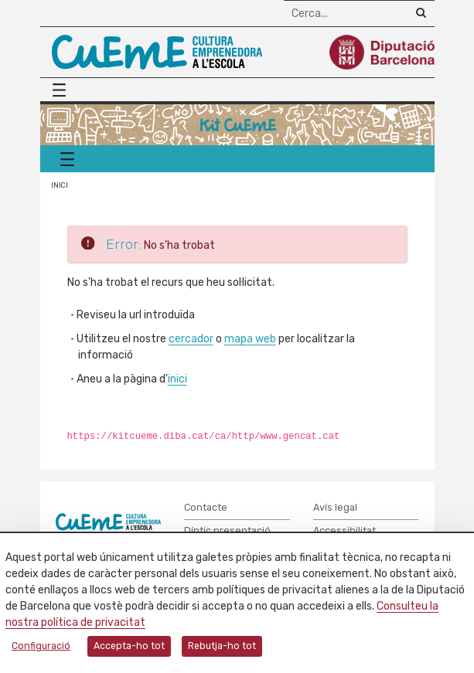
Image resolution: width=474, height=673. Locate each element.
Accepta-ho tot (129, 646)
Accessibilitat (344, 530)
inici (177, 379)
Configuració (41, 646)
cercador (191, 338)
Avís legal (335, 507)
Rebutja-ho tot (222, 646)
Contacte (205, 507)
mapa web (250, 338)
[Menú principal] (63, 90)
